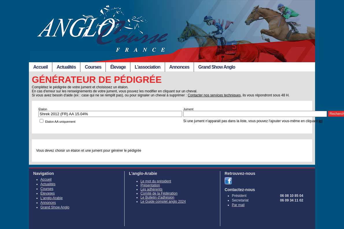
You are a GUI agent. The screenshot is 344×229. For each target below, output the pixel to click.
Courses (93, 67)
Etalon (42, 109)
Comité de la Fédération (158, 193)
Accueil (40, 67)
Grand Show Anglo (216, 67)
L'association (147, 67)
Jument (188, 109)
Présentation (150, 185)
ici (320, 121)
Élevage (117, 67)
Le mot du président (155, 181)
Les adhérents (151, 189)
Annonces (179, 67)
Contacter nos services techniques (214, 95)
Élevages (47, 193)
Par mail (238, 205)
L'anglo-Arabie (51, 198)
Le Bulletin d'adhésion (157, 197)
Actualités (66, 67)
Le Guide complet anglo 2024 (163, 201)
